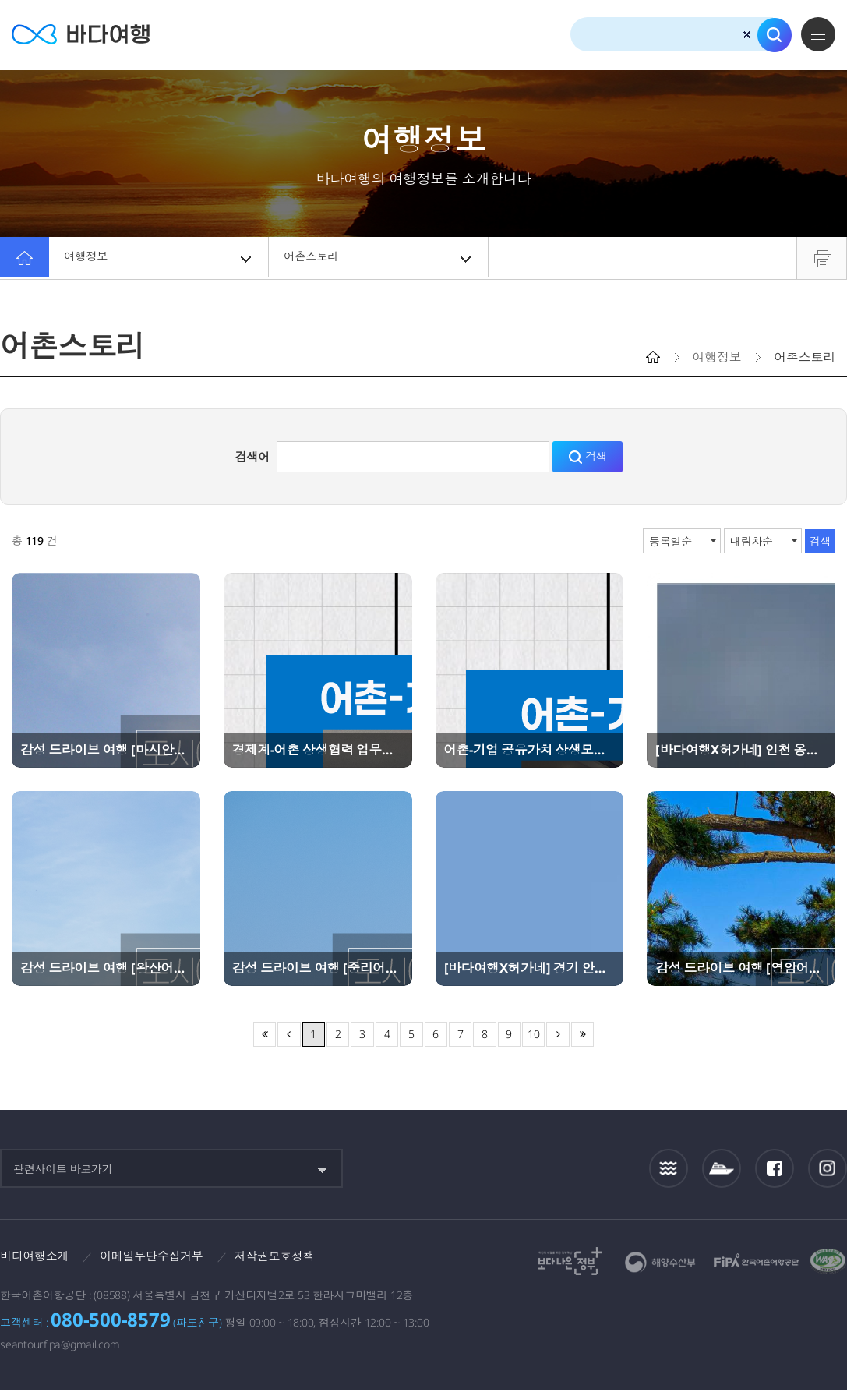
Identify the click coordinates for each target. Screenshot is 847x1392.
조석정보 (669, 1168)
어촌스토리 (379, 258)
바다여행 (86, 34)
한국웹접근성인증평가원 (828, 1261)
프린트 (821, 258)
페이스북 (774, 1168)
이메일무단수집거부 (160, 1256)
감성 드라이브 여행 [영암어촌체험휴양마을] (741, 968)
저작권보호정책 (289, 1256)
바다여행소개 (37, 1256)
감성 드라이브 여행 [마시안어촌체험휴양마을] (106, 749)
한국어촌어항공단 (756, 1260)
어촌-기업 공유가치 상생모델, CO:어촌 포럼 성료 (530, 749)
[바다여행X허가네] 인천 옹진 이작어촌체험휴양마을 (741, 749)
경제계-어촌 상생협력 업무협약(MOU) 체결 (318, 749)
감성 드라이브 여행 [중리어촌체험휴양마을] (318, 968)
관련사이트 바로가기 (63, 1168)
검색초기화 (747, 35)
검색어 (252, 457)
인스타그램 (828, 1169)
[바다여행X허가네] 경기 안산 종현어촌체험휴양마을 (530, 968)
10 (534, 1033)
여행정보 (160, 258)
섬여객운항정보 (721, 1169)
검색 (774, 35)
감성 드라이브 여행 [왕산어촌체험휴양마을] (106, 968)
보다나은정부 (570, 1261)
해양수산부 (660, 1262)
